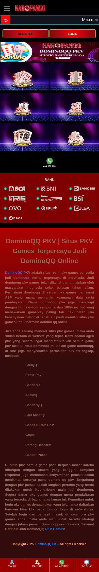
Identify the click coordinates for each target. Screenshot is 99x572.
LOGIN (72, 34)
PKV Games (54, 529)
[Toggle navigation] (7, 8)
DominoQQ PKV (46, 544)
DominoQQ (14, 272)
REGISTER (25, 34)
